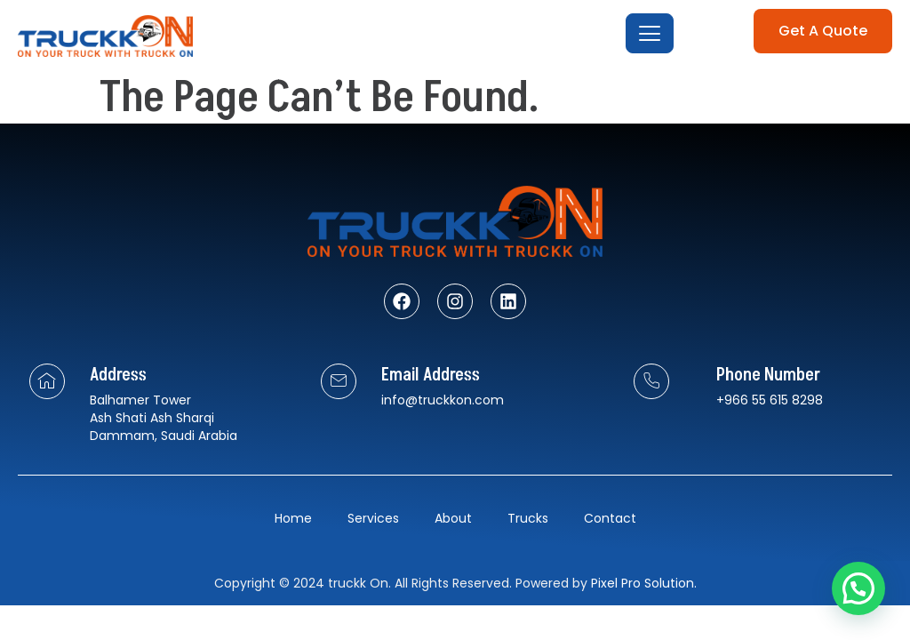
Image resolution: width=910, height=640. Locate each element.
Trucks (527, 518)
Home (293, 518)
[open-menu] (650, 33)
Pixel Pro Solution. (644, 583)
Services (373, 518)
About (453, 518)
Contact (610, 518)
